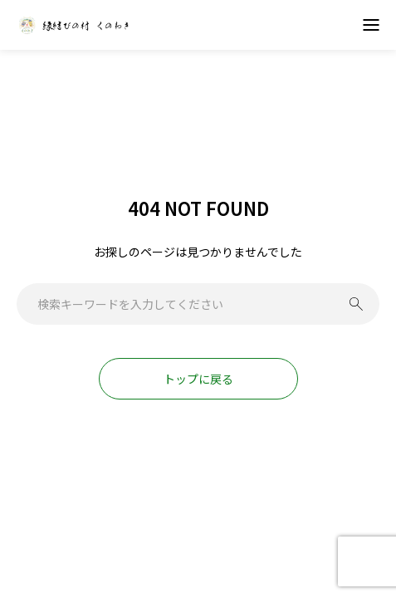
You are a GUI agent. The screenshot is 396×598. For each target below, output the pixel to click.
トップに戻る (198, 378)
